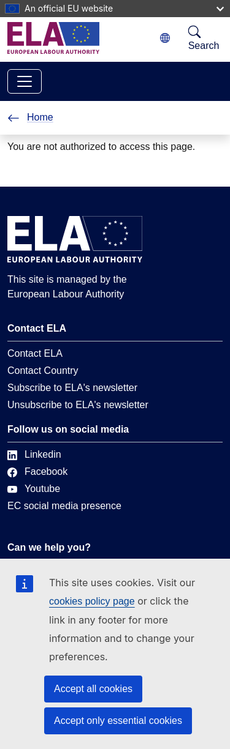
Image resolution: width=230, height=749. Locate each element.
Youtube (33, 488)
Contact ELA (35, 353)
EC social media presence (64, 506)
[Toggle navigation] (24, 81)
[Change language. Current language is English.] (165, 38)
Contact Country (43, 370)
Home (30, 117)
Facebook (37, 471)
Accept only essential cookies (118, 720)
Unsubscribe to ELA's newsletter (77, 405)
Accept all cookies (93, 689)
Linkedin (34, 454)
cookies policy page (92, 601)
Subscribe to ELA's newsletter (72, 387)
